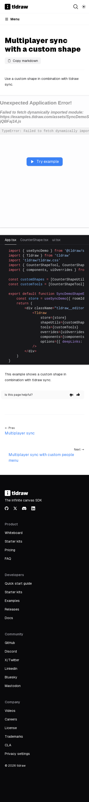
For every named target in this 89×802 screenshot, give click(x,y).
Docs (9, 618)
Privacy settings (17, 754)
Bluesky (11, 677)
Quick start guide (18, 583)
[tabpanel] (44, 306)
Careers (11, 719)
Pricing (10, 550)
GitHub (10, 643)
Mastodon (13, 686)
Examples (12, 601)
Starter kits (13, 541)
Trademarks (14, 736)
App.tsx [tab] (10, 240)
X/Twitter (12, 660)
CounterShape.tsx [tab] (34, 240)
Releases (12, 609)
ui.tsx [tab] (56, 240)
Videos (10, 711)
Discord (11, 651)
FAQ (8, 558)
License (11, 728)
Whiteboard (14, 533)
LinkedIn (11, 668)
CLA (8, 745)
